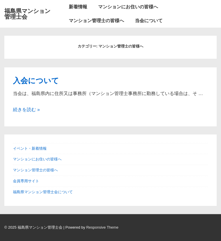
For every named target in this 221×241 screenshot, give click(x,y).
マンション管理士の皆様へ (96, 20)
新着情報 (78, 6)
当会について (149, 20)
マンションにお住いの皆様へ (128, 6)
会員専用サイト (26, 181)
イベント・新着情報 (30, 148)
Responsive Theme (102, 227)
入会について (36, 80)
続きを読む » (26, 109)
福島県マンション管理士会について (43, 192)
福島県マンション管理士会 (27, 14)
